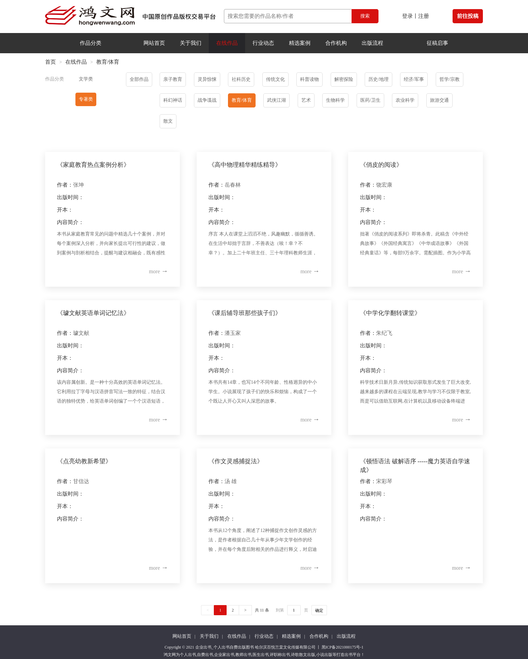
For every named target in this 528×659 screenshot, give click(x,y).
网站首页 (154, 43)
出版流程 (372, 43)
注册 (423, 16)
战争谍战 (207, 100)
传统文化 (275, 79)
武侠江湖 (276, 100)
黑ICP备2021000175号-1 (343, 647)
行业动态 (263, 43)
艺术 (306, 100)
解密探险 (343, 79)
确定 (319, 610)
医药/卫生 (370, 100)
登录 (407, 16)
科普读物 (309, 79)
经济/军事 (414, 79)
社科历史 (241, 79)
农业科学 (405, 100)
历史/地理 (378, 79)
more (158, 271)
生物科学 (335, 100)
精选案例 (299, 43)
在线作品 (227, 43)
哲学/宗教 (449, 79)
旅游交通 (439, 100)
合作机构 (336, 43)
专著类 (86, 99)
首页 (50, 62)
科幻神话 (172, 100)
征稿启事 (437, 43)
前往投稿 (467, 16)
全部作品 (139, 79)
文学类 (86, 79)
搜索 (365, 16)
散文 (168, 121)
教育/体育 (242, 100)
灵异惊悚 (207, 79)
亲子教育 (172, 79)
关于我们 (190, 43)
